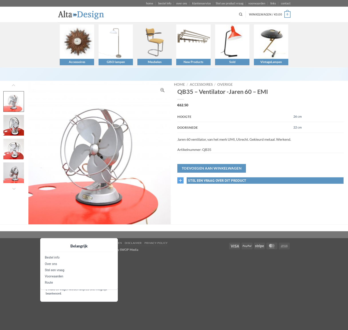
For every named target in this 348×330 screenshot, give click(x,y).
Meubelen (155, 62)
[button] (270, 14)
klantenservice (201, 3)
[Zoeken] (240, 14)
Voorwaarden (54, 276)
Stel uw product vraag (229, 3)
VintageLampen (271, 62)
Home (179, 84)
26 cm (297, 116)
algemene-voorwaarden (102, 243)
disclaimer (133, 243)
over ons (181, 3)
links (273, 3)
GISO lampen (116, 62)
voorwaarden (256, 3)
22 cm (297, 127)
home (149, 3)
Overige (225, 84)
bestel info (164, 3)
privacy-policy (156, 243)
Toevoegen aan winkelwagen (212, 168)
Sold (232, 62)
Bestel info (52, 257)
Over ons (51, 264)
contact (286, 3)
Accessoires (77, 62)
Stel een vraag (54, 270)
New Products (193, 62)
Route (49, 282)
